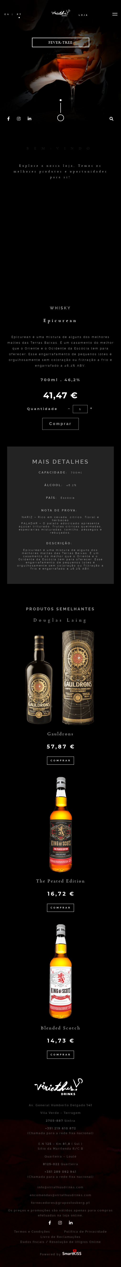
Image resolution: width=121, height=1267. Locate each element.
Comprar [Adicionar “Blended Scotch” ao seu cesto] (61, 1054)
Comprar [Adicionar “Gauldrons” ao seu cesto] (61, 760)
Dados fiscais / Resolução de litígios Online (60, 1242)
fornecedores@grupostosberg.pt (60, 1203)
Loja (83, 15)
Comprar (60, 424)
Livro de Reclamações (61, 1237)
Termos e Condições (32, 1231)
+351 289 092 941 (61, 1171)
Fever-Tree (60, 42)
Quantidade (42, 409)
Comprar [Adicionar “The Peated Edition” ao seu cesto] (61, 907)
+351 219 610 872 (60, 1128)
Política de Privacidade (85, 1231)
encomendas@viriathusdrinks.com (60, 1195)
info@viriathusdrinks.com (60, 1187)
